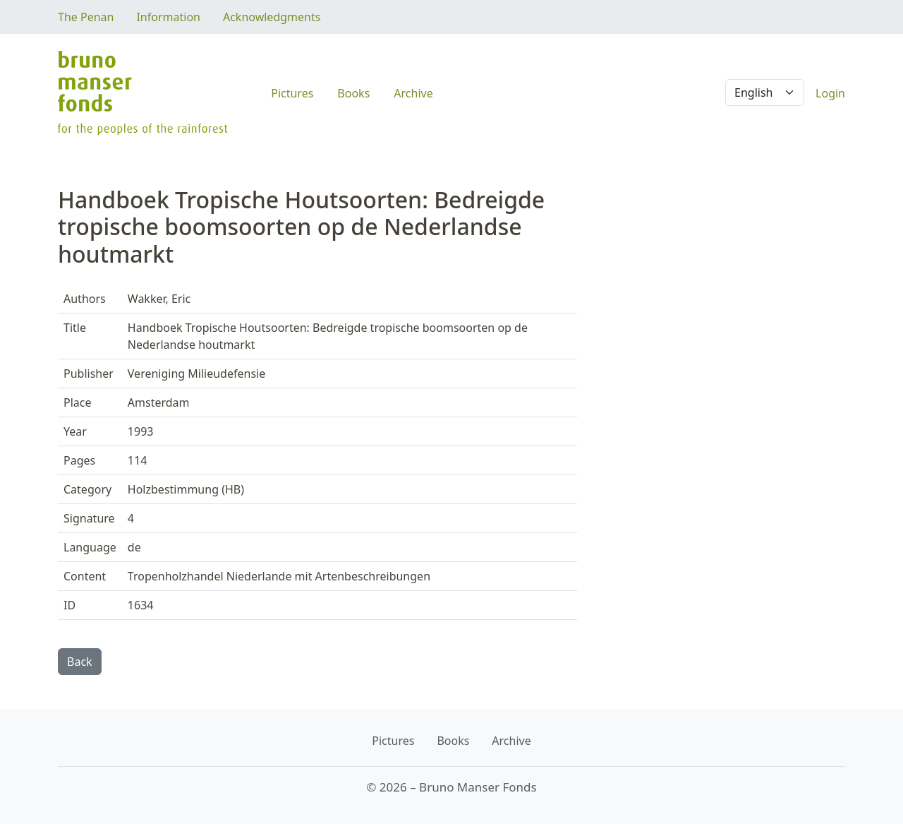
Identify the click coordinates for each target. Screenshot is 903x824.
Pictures (292, 93)
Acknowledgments (271, 17)
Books (353, 93)
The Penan (86, 17)
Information (168, 17)
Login (830, 93)
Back (79, 661)
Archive (413, 93)
